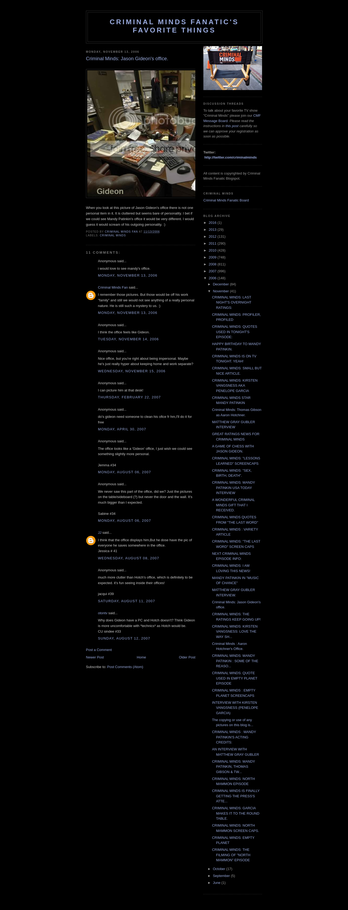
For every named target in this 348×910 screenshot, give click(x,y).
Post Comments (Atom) (125, 667)
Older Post (187, 657)
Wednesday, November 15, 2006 (131, 371)
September (222, 876)
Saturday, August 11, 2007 (126, 601)
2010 (213, 250)
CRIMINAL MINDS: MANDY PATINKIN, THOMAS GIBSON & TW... (233, 766)
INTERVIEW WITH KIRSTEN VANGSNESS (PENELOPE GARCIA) (235, 708)
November (221, 291)
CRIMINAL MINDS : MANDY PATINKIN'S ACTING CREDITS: (234, 737)
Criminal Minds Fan (113, 287)
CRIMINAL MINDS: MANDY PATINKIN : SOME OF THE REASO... (235, 661)
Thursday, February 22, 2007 (129, 397)
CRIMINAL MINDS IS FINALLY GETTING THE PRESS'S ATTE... (235, 796)
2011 (213, 243)
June (217, 883)
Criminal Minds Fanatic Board (226, 200)
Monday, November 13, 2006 (127, 275)
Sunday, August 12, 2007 (124, 638)
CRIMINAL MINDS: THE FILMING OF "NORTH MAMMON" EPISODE (231, 855)
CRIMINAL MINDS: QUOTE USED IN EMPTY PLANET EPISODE (234, 678)
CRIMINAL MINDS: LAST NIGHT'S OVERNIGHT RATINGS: (231, 302)
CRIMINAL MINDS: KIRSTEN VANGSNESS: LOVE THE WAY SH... (235, 631)
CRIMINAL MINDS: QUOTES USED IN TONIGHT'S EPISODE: (234, 332)
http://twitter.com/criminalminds (230, 157)
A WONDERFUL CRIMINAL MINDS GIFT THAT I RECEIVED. (233, 505)
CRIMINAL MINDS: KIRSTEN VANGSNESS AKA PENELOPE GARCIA (235, 385)
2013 (213, 230)
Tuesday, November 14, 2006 (128, 339)
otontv (102, 613)
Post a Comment (99, 650)
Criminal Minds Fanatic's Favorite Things (174, 26)
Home (141, 657)
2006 (213, 278)
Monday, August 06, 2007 (124, 472)
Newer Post (95, 657)
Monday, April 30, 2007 (122, 429)
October (219, 869)
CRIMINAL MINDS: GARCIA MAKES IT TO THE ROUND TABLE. (235, 813)
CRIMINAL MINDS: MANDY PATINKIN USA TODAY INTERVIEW (233, 487)
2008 (213, 264)
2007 (213, 271)
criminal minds (113, 235)
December (221, 284)
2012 (213, 236)
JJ (99, 533)
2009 (213, 257)
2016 (213, 223)
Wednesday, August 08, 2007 (128, 558)
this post (232, 126)
